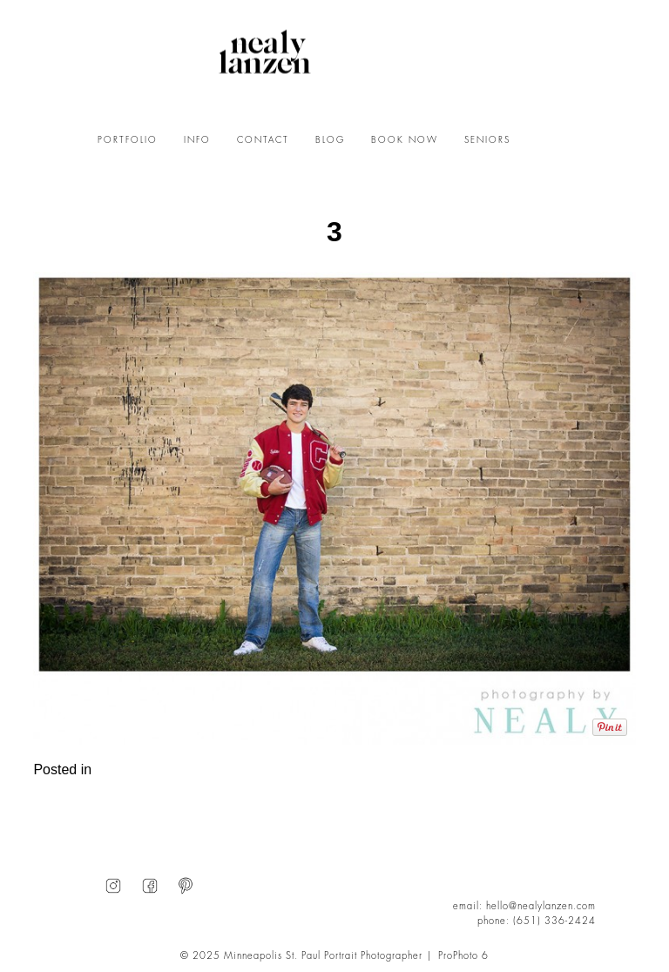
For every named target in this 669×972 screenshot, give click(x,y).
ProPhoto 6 (463, 956)
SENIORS (487, 140)
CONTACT (263, 140)
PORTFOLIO (128, 140)
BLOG (330, 140)
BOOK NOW (404, 140)
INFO (197, 140)
